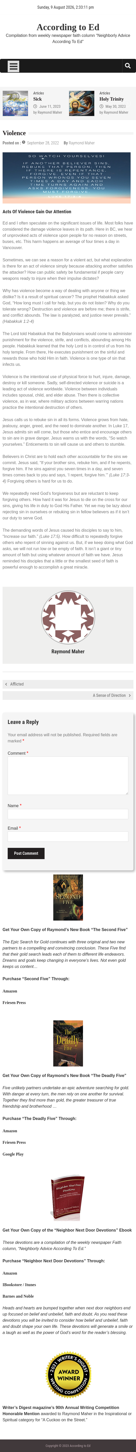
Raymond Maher (50, 112)
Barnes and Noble (18, 1296)
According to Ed (68, 27)
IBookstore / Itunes (19, 1285)
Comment (18, 753)
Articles (38, 93)
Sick (37, 99)
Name (15, 806)
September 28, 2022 (43, 143)
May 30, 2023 (116, 106)
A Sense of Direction (109, 695)
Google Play (13, 1154)
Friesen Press (14, 1002)
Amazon (10, 991)
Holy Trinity (112, 99)
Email (14, 828)
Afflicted (17, 684)
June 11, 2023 (49, 106)
